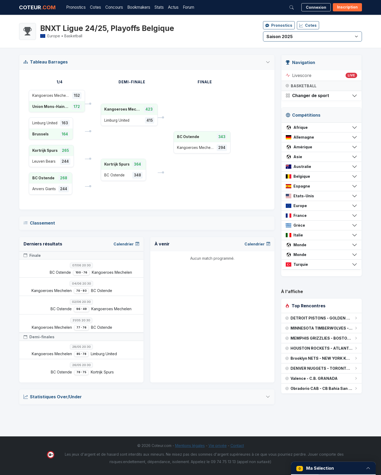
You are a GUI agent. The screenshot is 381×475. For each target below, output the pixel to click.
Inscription (347, 7)
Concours (114, 7)
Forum (188, 7)
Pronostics (76, 7)
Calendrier (126, 244)
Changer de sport (307, 95)
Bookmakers (138, 7)
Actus (173, 7)
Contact (237, 445)
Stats (159, 7)
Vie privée (217, 445)
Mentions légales (190, 445)
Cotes (95, 7)
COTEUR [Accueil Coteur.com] (37, 7)
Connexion (316, 7)
